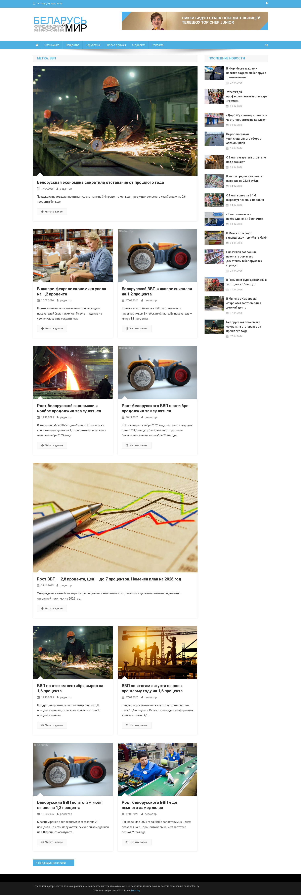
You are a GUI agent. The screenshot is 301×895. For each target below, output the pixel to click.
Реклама (158, 45)
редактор (66, 188)
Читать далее (52, 211)
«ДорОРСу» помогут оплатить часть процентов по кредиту (246, 117)
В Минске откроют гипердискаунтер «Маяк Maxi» (246, 235)
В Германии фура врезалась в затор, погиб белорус (246, 282)
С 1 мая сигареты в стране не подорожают (246, 159)
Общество (72, 45)
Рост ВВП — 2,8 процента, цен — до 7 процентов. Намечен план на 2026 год (109, 579)
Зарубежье (93, 45)
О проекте (138, 45)
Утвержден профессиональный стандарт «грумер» (246, 96)
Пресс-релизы (116, 45)
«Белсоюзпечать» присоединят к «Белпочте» (244, 216)
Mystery (135, 890)
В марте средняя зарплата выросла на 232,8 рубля (244, 178)
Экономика (51, 45)
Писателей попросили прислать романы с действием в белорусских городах (244, 258)
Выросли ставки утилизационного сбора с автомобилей (243, 139)
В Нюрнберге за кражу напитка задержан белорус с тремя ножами (246, 73)
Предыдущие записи (52, 862)
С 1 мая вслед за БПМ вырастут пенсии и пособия (245, 197)
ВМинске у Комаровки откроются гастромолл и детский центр (243, 303)
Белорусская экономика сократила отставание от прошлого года (100, 182)
